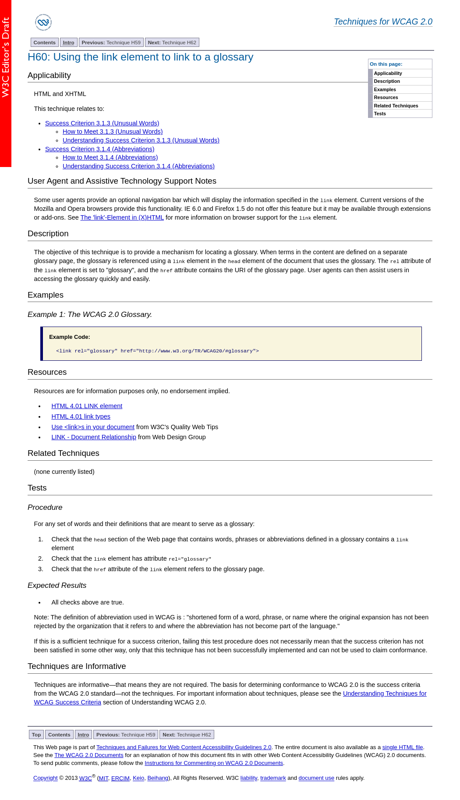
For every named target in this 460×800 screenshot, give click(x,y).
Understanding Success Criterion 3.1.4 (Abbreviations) (139, 166)
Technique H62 (172, 42)
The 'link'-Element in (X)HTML (122, 217)
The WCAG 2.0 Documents (89, 754)
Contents (44, 42)
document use (317, 777)
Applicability (388, 73)
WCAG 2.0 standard (87, 693)
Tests (380, 113)
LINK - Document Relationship (93, 437)
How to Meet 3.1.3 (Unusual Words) (113, 131)
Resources (386, 97)
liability (249, 777)
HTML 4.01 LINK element (86, 405)
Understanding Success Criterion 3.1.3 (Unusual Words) (141, 140)
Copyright (45, 777)
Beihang (157, 777)
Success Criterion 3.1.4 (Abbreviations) (100, 149)
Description (387, 81)
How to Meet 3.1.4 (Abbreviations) (110, 157)
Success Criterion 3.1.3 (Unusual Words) (102, 123)
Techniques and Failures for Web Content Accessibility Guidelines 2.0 (183, 746)
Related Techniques (396, 105)
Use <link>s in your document (92, 426)
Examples (385, 89)
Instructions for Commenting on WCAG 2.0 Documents (214, 762)
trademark (273, 777)
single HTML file (402, 746)
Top (36, 733)
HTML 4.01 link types (80, 416)
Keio (138, 777)
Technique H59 (111, 42)
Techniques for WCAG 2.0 (383, 21)
